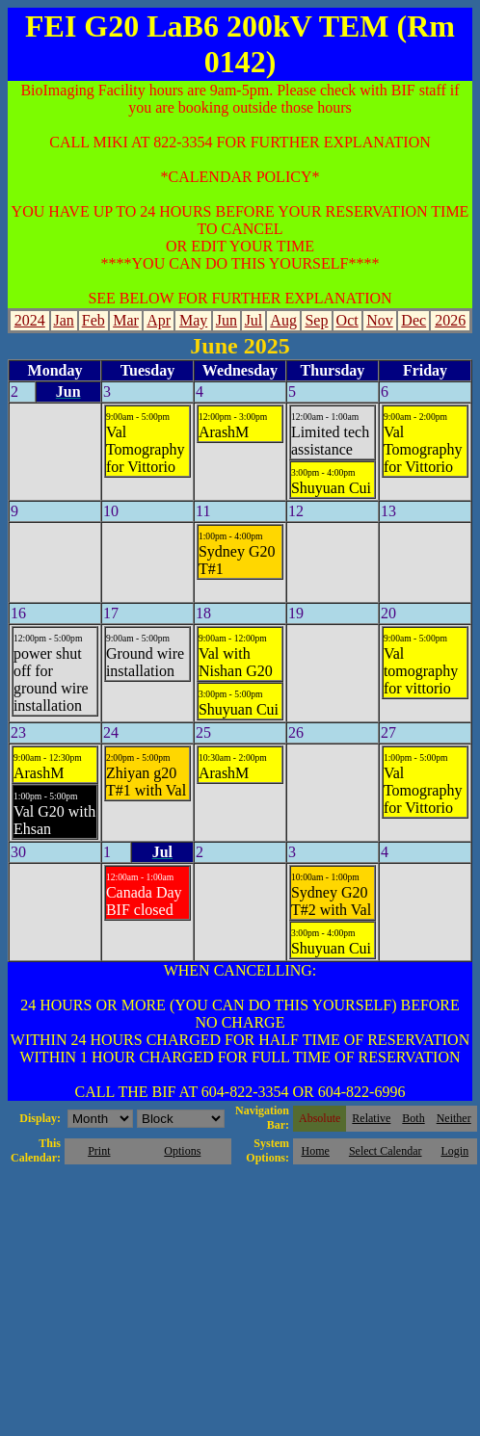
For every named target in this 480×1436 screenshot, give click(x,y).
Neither (454, 1118)
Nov (379, 320)
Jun (226, 320)
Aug (283, 320)
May (193, 320)
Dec (413, 320)
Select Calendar (385, 1151)
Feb (93, 320)
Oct (347, 320)
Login (454, 1151)
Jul (254, 320)
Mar (126, 320)
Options (182, 1151)
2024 (29, 320)
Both (413, 1118)
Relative (371, 1118)
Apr (159, 320)
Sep (316, 320)
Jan (63, 320)
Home (316, 1151)
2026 (450, 320)
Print (99, 1151)
